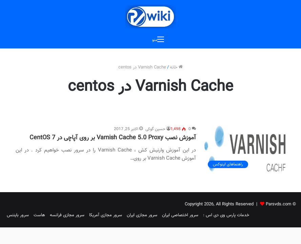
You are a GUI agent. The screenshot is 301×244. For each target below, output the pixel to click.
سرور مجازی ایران (142, 215)
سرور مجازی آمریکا (105, 215)
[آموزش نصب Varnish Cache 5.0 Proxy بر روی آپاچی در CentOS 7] (244, 148)
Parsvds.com (278, 204)
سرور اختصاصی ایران (180, 215)
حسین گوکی (155, 129)
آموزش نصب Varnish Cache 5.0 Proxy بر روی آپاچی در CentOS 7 (112, 138)
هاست (39, 215)
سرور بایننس (18, 215)
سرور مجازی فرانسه (67, 215)
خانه (176, 67)
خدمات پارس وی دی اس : (226, 215)
